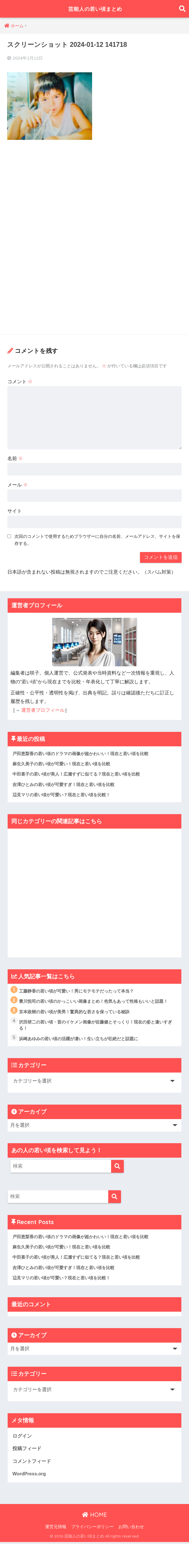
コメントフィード (31, 1463)
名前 (15, 458)
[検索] (117, 1167)
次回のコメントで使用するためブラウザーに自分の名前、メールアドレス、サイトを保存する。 (97, 540)
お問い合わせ (131, 1528)
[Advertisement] (94, 187)
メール (17, 485)
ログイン (22, 1437)
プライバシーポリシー (92, 1528)
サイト (14, 511)
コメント (20, 381)
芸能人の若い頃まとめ (95, 9)
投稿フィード (26, 1450)
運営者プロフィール (43, 710)
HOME (94, 1516)
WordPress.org (29, 1475)
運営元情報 (55, 1528)
